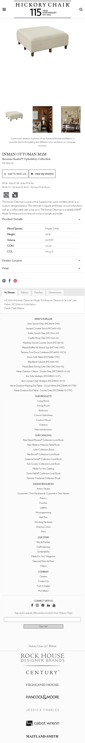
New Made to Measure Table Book (43, 445)
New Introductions (43, 429)
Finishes (38, 292)
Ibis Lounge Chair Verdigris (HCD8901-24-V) (43, 381)
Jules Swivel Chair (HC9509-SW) (43, 323)
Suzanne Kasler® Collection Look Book (43, 459)
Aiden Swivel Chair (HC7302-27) (43, 333)
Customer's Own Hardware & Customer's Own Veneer (43, 493)
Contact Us (43, 581)
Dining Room (43, 405)
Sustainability (43, 551)
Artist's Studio (43, 488)
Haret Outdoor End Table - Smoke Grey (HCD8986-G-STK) (43, 390)
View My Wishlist (42, 173)
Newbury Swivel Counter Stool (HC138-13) (43, 343)
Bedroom (43, 410)
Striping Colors (43, 527)
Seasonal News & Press (43, 561)
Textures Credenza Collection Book (43, 478)
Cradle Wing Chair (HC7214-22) (43, 338)
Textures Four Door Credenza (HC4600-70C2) (43, 352)
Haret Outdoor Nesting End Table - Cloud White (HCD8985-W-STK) (43, 385)
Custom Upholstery (43, 415)
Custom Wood (43, 420)
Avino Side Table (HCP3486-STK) (43, 357)
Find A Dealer (43, 586)
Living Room (43, 401)
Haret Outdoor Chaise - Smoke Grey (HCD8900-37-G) (43, 371)
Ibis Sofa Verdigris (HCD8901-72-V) (43, 376)
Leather (43, 508)
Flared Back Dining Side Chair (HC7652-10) (43, 366)
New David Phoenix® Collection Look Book (43, 440)
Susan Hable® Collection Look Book (43, 473)
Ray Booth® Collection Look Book (43, 454)
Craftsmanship (43, 547)
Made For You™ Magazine (43, 556)
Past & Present (43, 542)
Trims (43, 531)
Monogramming (43, 512)
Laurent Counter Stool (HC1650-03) (43, 328)
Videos (43, 566)
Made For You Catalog (43, 468)
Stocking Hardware (43, 522)
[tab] (9, 292)
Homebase (43, 591)
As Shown (9, 292)
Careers (43, 576)
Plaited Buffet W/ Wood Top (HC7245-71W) (43, 347)
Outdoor (43, 425)
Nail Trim (43, 517)
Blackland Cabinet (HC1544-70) (43, 362)
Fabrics (24, 292)
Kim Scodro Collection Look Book (43, 464)
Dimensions (55, 292)
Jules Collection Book (43, 449)
